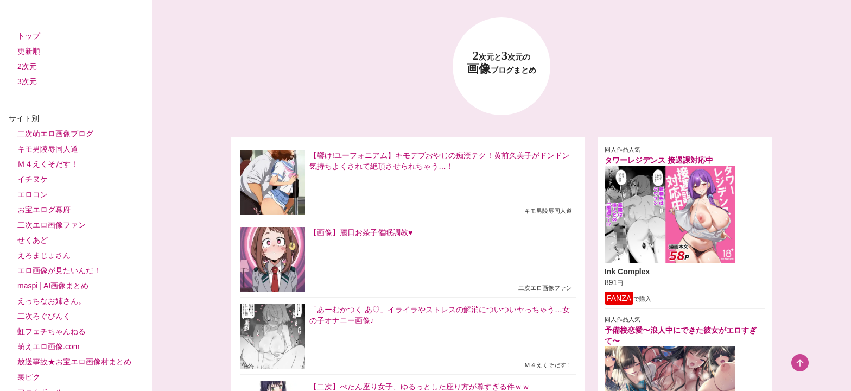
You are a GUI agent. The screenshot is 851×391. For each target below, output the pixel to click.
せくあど (32, 240)
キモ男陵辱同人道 (47, 148)
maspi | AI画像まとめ (52, 285)
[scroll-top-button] (800, 362)
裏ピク (28, 377)
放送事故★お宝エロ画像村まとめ (74, 361)
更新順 (28, 51)
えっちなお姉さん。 (51, 301)
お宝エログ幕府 (44, 209)
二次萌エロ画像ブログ (55, 133)
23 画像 (501, 62)
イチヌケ (32, 179)
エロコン (32, 194)
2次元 (27, 66)
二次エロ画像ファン (51, 224)
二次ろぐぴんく (44, 316)
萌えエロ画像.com (48, 346)
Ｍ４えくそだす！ (47, 164)
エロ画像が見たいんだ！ (59, 270)
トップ (28, 35)
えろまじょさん (44, 255)
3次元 (27, 81)
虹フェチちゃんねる (51, 331)
